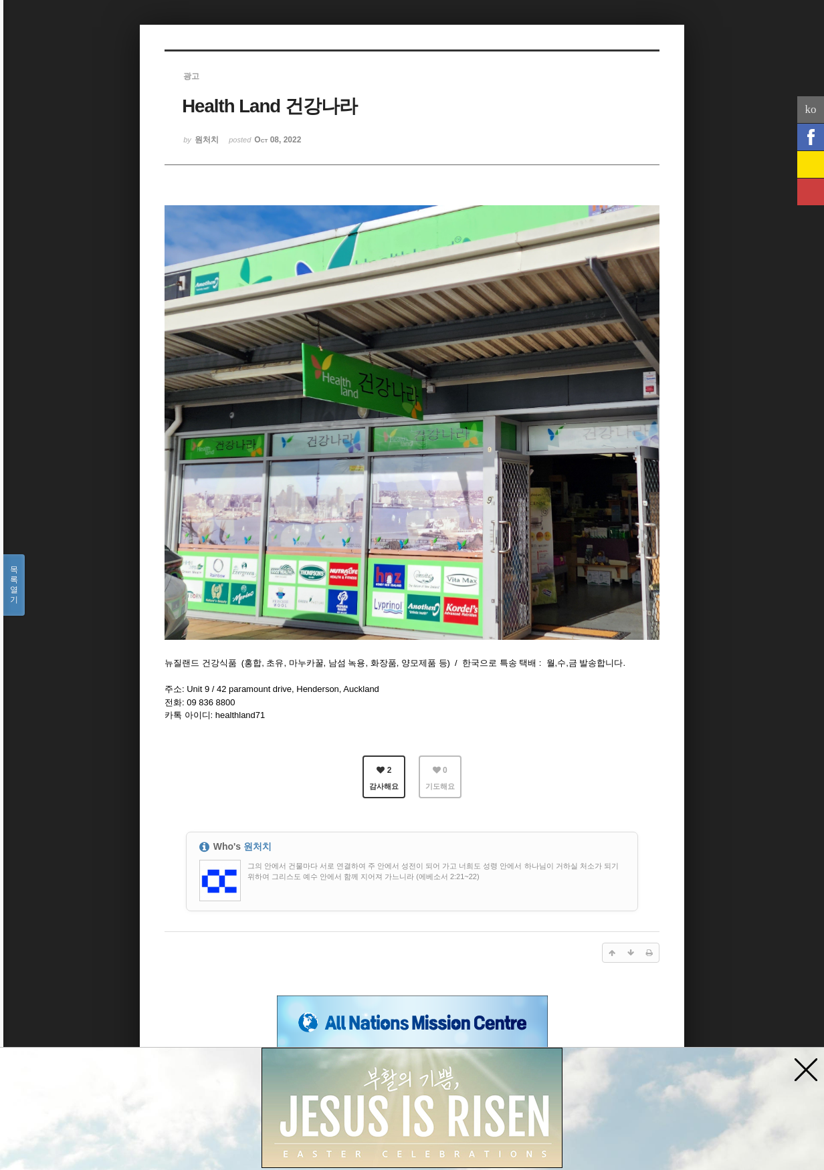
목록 (14, 585)
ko (811, 109)
